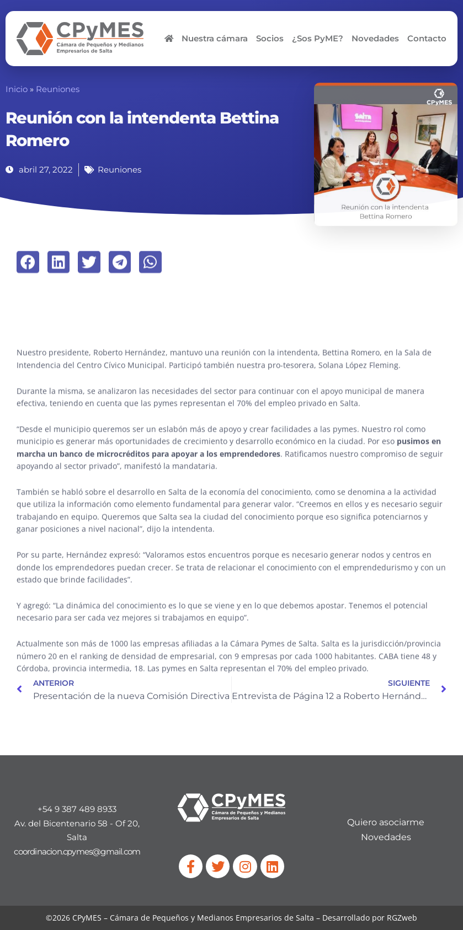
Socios (270, 39)
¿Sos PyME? (317, 39)
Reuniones (57, 89)
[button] (28, 276)
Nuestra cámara (215, 39)
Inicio (17, 89)
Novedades (375, 39)
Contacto (426, 39)
